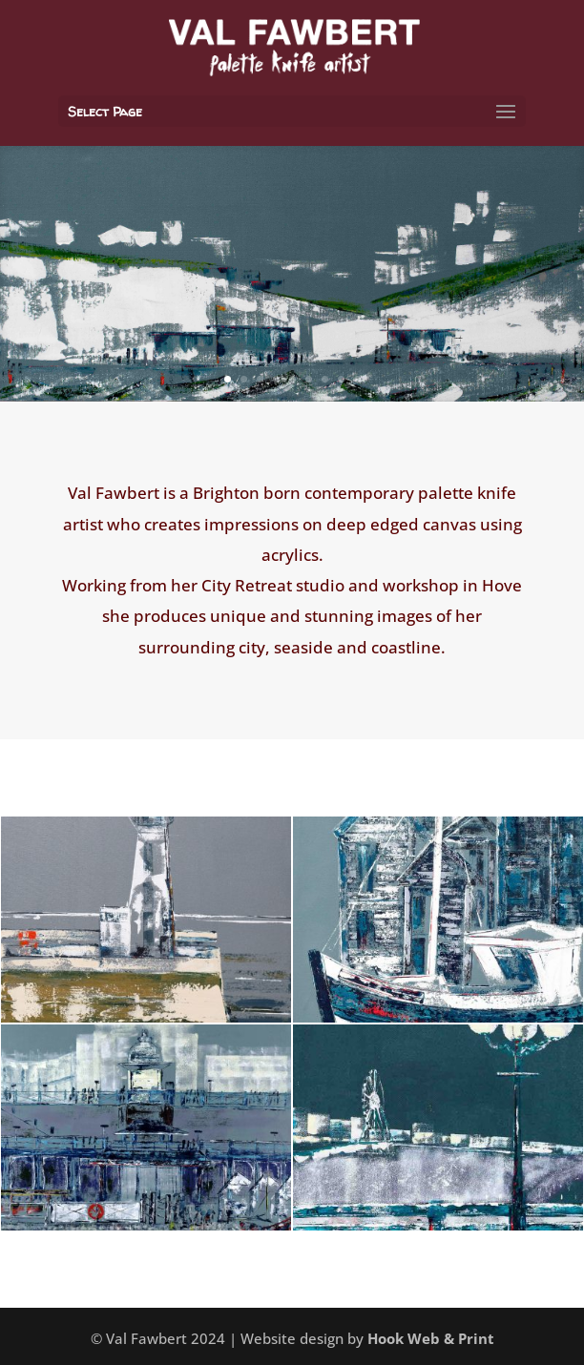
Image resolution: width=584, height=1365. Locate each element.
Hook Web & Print (430, 1338)
